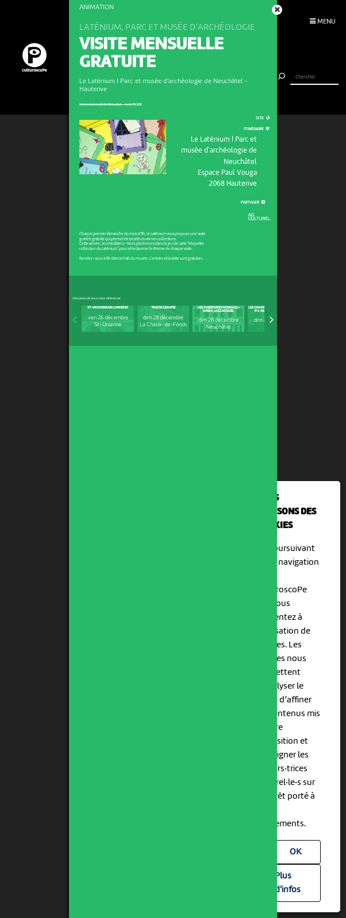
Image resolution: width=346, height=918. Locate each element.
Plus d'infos (288, 883)
